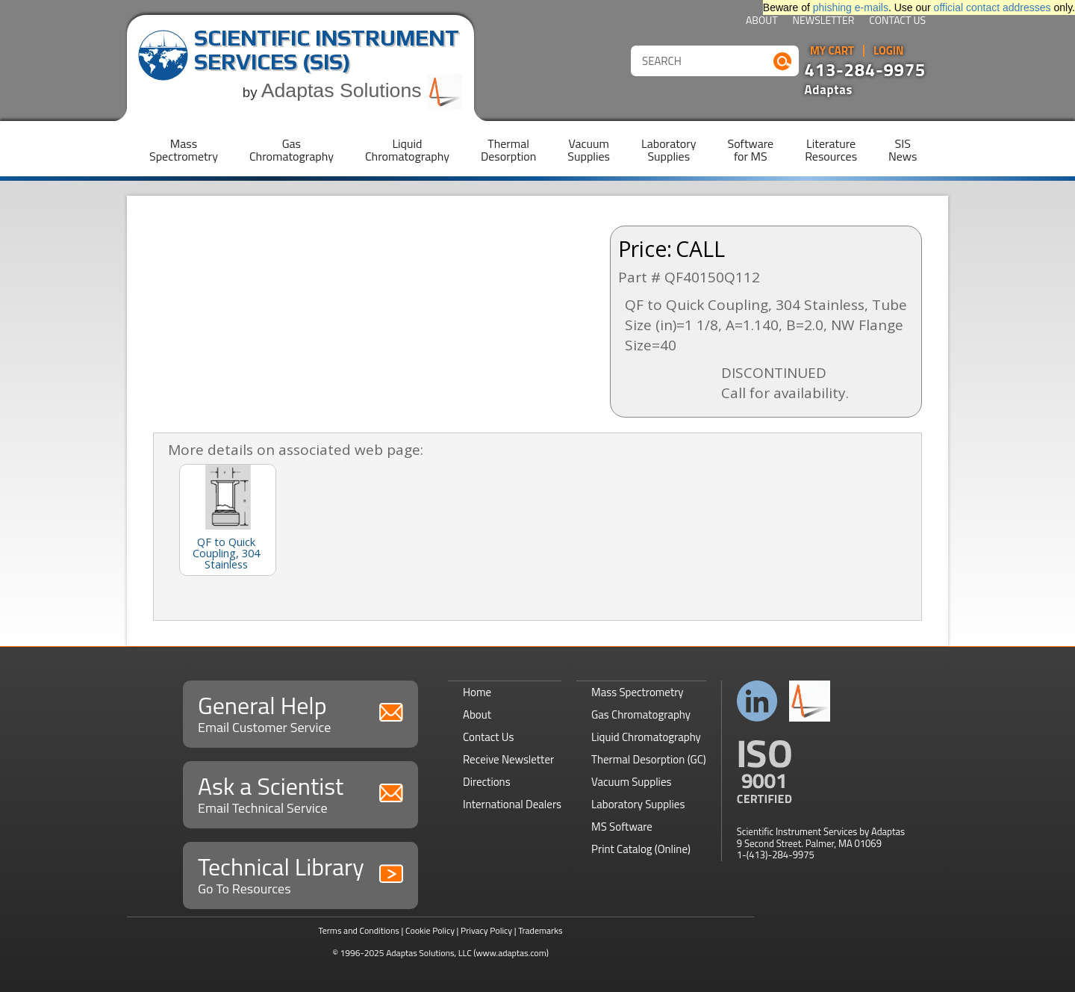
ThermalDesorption (508, 149)
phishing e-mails (850, 7)
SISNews (902, 149)
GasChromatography (291, 149)
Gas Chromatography (641, 714)
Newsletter (824, 21)
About (762, 21)
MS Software (621, 826)
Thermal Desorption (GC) (648, 759)
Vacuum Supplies (631, 781)
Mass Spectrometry (637, 692)
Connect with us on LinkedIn (757, 701)
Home (477, 692)
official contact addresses (992, 7)
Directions (487, 781)
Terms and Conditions (358, 930)
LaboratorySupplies (668, 149)
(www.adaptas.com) (511, 953)
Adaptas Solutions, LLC (429, 953)
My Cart (832, 51)
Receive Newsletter (508, 759)
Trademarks (540, 930)
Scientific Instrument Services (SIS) (326, 50)
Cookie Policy (430, 930)
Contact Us (897, 21)
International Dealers (512, 804)
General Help (300, 712)
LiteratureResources (831, 149)
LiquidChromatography (407, 149)
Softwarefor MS (751, 149)
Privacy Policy (486, 930)
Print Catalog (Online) (641, 849)
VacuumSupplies (588, 149)
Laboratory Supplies (638, 804)
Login (888, 51)
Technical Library (300, 874)
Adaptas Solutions (362, 90)
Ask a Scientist (300, 793)
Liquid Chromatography (646, 736)
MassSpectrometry (183, 149)
